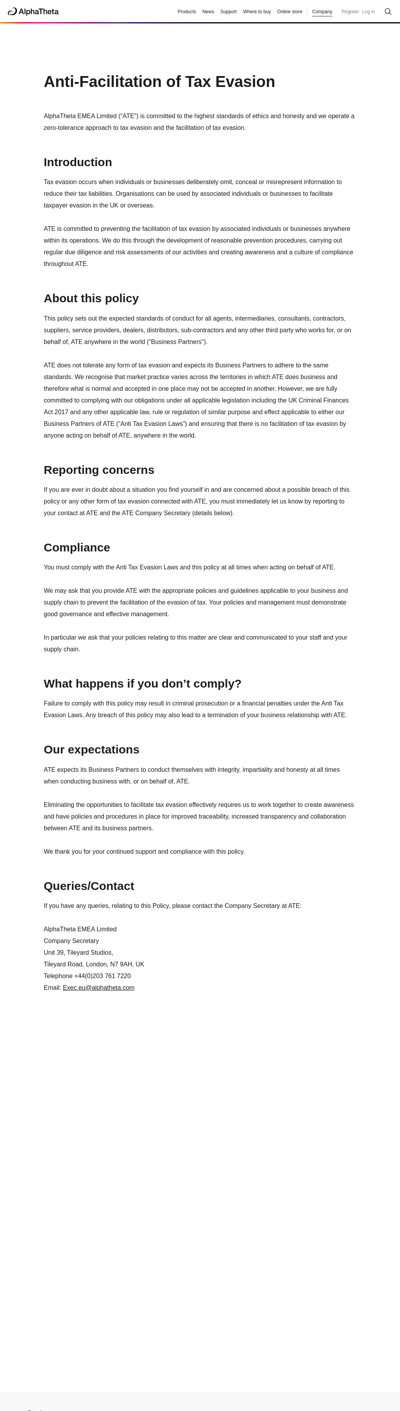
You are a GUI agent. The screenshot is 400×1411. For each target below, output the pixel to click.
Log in (368, 11)
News (208, 11)
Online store (290, 11)
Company (322, 11)
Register (350, 11)
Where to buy (257, 11)
